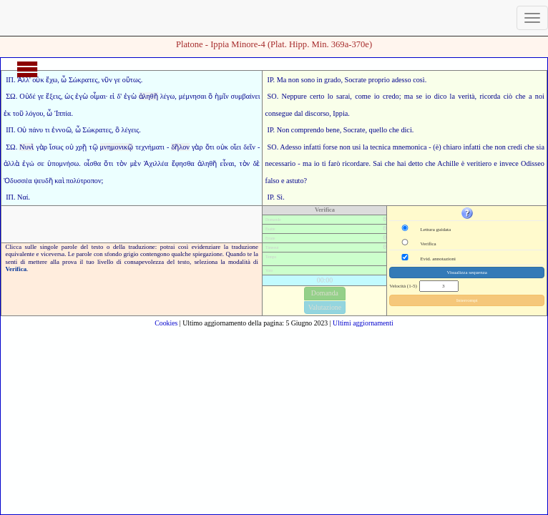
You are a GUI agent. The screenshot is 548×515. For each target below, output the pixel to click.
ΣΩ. (11, 96)
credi (515, 147)
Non (283, 130)
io (377, 96)
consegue (279, 113)
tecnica (380, 147)
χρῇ (81, 147)
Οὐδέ (27, 96)
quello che (384, 130)
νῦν (107, 80)
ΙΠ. (10, 80)
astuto (294, 181)
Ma (282, 80)
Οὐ (21, 130)
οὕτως (131, 80)
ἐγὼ (81, 96)
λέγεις (131, 130)
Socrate (356, 80)
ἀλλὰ (11, 163)
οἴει (235, 147)
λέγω (167, 96)
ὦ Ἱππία (59, 113)
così (418, 80)
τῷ (93, 147)
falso (272, 181)
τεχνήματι (150, 147)
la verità (462, 96)
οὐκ (222, 147)
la (365, 147)
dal (298, 113)
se (419, 96)
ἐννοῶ (61, 130)
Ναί (22, 197)
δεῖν (249, 147)
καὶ (59, 181)
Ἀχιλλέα (156, 163)
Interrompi (467, 300)
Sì (280, 197)
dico (440, 96)
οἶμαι (98, 96)
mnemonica (410, 147)
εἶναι (227, 163)
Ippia (340, 113)
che (488, 147)
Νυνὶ (26, 147)
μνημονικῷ (117, 147)
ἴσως (56, 147)
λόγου (35, 113)
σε (40, 163)
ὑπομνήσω (63, 163)
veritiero (478, 163)
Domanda (324, 293)
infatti (312, 147)
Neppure (294, 96)
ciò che (515, 96)
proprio (379, 80)
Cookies (166, 323)
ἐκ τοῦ (14, 113)
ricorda (489, 96)
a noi (536, 96)
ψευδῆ (43, 181)
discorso (317, 113)
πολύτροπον (83, 181)
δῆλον (180, 147)
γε (117, 80)
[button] (467, 212)
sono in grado (321, 80)
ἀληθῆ (148, 96)
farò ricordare (348, 163)
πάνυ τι (39, 130)
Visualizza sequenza (466, 272)
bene (332, 130)
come (363, 96)
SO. (273, 96)
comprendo (307, 130)
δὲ (256, 163)
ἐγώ (28, 163)
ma (408, 96)
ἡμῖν (221, 96)
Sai (377, 163)
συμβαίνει (245, 96)
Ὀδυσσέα (18, 181)
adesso (401, 80)
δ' (119, 96)
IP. (271, 80)
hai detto (410, 163)
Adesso (290, 147)
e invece (506, 163)
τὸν (122, 163)
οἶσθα (92, 163)
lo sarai (339, 96)
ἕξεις (53, 96)
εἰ (111, 96)
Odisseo (532, 163)
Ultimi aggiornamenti (363, 323)
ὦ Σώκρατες (79, 80)
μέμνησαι (193, 96)
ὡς (68, 96)
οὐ (70, 147)
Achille (448, 163)
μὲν (135, 163)
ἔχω (51, 80)
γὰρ (41, 147)
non (293, 80)
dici (406, 130)
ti (324, 163)
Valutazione (324, 307)
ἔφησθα (183, 163)
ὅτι (210, 147)
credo (391, 96)
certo (317, 96)
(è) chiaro (447, 147)
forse (330, 147)
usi (356, 147)
